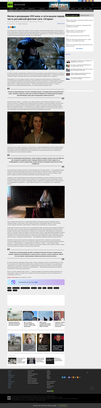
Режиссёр (56, 288)
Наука (55, 8)
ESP (18, 0)
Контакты (30, 377)
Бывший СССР (32, 8)
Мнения (73, 8)
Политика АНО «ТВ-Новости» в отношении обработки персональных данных (28, 400)
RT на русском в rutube (86, 1)
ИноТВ (79, 8)
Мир (17, 8)
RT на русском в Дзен (89, 1)
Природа (40, 10)
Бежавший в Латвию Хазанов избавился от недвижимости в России (81, 61)
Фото (85, 8)
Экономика (42, 8)
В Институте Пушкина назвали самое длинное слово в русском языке (79, 45)
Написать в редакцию (32, 380)
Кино (40, 288)
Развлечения (28, 10)
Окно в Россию (50, 386)
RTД (59, 0)
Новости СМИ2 (67, 54)
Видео (90, 8)
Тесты (16, 10)
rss (91, 1)
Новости (11, 8)
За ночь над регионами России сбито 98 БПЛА (78, 35)
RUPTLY (48, 384)
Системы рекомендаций (33, 383)
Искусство (34, 288)
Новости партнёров (32, 381)
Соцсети (34, 10)
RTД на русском (50, 383)
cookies (54, 405)
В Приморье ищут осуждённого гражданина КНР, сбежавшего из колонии (78, 26)
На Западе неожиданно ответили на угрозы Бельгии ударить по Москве (82, 70)
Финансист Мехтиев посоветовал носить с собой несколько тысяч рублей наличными (78, 40)
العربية (15, 0)
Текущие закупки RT (32, 378)
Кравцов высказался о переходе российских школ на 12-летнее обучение (79, 20)
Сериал (15, 290)
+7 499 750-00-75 (60, 398)
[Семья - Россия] (59, 4)
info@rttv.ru (74, 398)
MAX (36, 282)
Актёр (9, 288)
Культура (11, 10)
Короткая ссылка (61, 23)
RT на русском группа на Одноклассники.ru (87, 1)
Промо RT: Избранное (32, 374)
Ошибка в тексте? (11, 277)
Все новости (79, 48)
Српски (48, 378)
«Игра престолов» (25, 288)
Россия (22, 8)
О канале (30, 372)
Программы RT (31, 375)
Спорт (49, 8)
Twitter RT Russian (82, 1)
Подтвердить (63, 405)
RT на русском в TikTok (93, 1)
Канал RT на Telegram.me (79, 1)
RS (20, 0)
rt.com (20, 397)
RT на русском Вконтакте (80, 1)
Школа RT (49, 387)
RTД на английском (51, 381)
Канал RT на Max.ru (84, 1)
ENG (8, 0)
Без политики (64, 8)
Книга (44, 288)
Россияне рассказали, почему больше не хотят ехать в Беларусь (81, 78)
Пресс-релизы (31, 371)
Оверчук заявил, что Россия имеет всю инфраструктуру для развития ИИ (76, 31)
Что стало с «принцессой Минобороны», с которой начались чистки (81, 65)
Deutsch (48, 372)
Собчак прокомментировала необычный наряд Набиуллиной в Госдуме (81, 74)
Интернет (21, 10)
